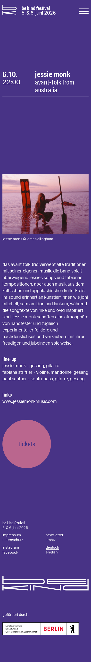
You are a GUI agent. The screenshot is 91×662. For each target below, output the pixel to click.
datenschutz (12, 540)
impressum (11, 535)
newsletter (54, 535)
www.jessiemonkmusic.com (29, 401)
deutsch (52, 547)
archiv (51, 540)
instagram (10, 547)
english (52, 552)
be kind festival (13, 522)
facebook (10, 552)
